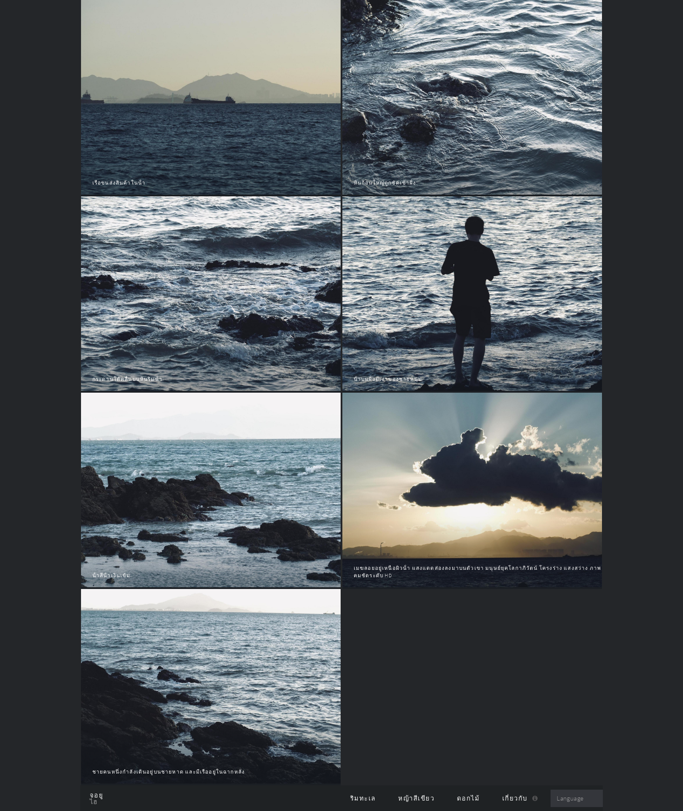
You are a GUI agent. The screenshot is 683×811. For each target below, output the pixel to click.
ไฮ (94, 802)
